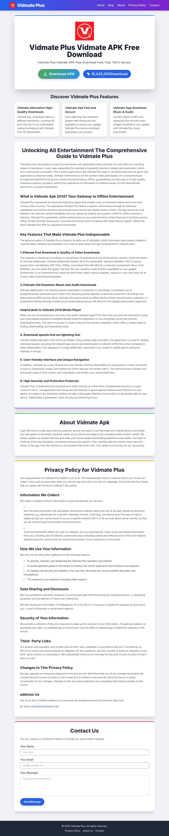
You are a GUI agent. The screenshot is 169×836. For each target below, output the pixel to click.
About (121, 5)
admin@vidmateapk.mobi (45, 706)
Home (101, 5)
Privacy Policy (137, 5)
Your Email (27, 759)
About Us (88, 830)
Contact (154, 5)
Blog (111, 5)
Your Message (29, 772)
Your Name (27, 746)
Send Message (32, 801)
